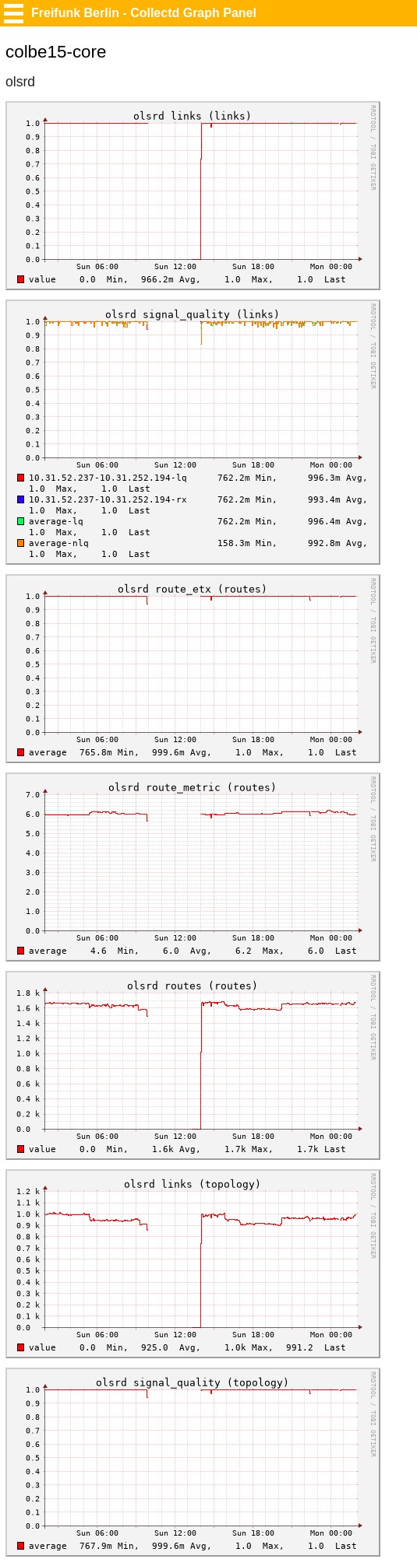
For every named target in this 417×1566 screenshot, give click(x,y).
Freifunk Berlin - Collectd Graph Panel (143, 12)
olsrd (20, 81)
